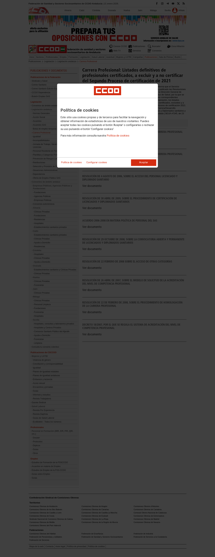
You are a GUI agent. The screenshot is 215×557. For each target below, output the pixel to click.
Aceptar (143, 162)
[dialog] (107, 126)
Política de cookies (118, 135)
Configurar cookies (96, 162)
